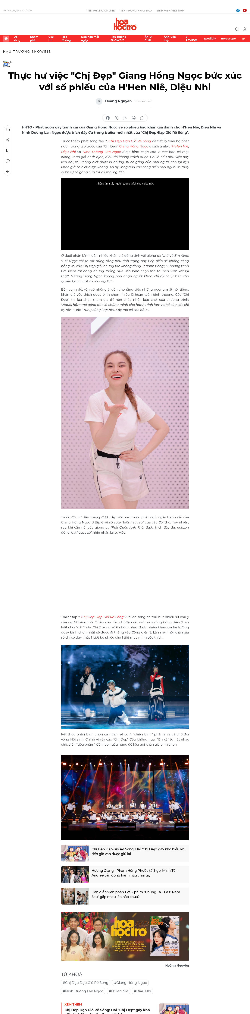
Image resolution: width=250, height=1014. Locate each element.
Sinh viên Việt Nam (171, 10)
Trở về (7, 171)
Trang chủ (6, 39)
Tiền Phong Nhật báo (135, 10)
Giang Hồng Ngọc (133, 146)
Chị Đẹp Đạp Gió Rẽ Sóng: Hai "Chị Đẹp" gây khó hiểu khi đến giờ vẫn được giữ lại (139, 850)
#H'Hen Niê (118, 990)
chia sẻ (107, 118)
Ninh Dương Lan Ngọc (102, 151)
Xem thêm (244, 39)
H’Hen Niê (180, 146)
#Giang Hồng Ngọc (130, 982)
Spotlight (210, 38)
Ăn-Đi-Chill (149, 38)
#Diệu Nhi (142, 990)
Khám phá (34, 38)
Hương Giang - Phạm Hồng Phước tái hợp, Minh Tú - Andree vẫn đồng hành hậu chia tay (135, 872)
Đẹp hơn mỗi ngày (90, 38)
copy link (125, 118)
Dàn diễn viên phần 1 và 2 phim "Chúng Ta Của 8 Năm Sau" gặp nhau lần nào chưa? (136, 893)
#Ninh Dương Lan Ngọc (83, 990)
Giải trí (51, 38)
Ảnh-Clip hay (170, 38)
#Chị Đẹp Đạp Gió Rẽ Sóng (85, 982)
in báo (133, 118)
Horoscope (228, 38)
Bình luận (7, 161)
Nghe (7, 129)
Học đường (66, 38)
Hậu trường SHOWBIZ (118, 38)
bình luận (142, 118)
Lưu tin (7, 150)
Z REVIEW (191, 38)
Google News (6, 64)
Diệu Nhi (69, 151)
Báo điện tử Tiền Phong (125, 24)
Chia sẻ (7, 140)
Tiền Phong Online (100, 10)
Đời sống (17, 38)
